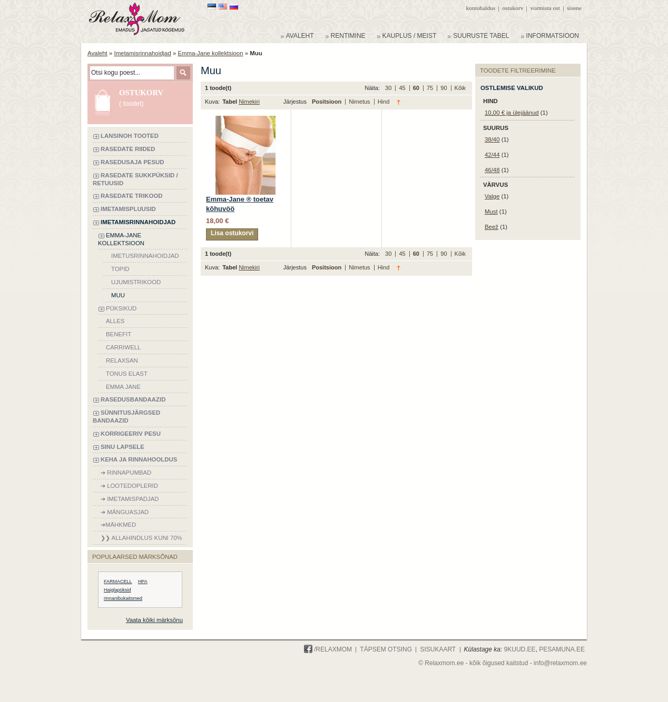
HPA (143, 581)
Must (491, 211)
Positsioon (327, 101)
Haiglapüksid (117, 590)
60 (417, 88)
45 (403, 88)
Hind (384, 101)
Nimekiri (249, 101)
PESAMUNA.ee (562, 649)
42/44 (492, 155)
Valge (492, 196)
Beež (491, 227)
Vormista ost (545, 8)
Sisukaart (438, 649)
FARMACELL (118, 581)
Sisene (574, 8)
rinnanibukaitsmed (123, 598)
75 (431, 88)
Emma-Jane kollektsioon (210, 53)
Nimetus (360, 101)
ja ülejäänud (512, 112)
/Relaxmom (328, 649)
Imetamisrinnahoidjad (142, 53)
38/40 (492, 139)
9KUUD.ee (520, 649)
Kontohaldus (481, 8)
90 (444, 88)
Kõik (460, 88)
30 (389, 88)
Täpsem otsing (386, 649)
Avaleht (97, 53)
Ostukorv (513, 8)
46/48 (492, 170)
